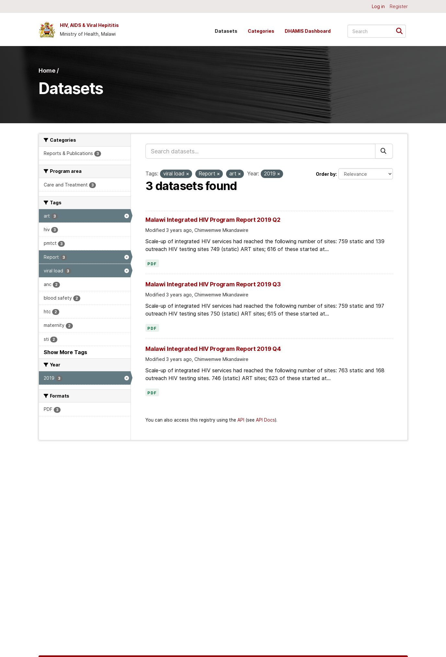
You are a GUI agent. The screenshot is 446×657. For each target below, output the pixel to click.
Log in (378, 6)
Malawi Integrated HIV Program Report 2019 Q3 (213, 284)
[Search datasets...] (377, 31)
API (240, 420)
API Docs (265, 420)
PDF (152, 264)
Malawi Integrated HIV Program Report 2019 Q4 (213, 348)
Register (399, 6)
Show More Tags (65, 352)
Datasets (226, 31)
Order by (326, 174)
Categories (261, 31)
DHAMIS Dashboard (308, 31)
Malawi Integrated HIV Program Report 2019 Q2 (212, 219)
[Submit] (401, 30)
